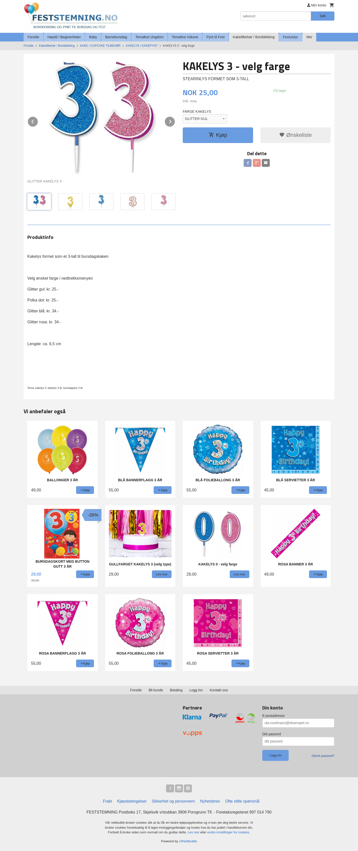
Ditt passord (271, 734)
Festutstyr (290, 37)
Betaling (176, 690)
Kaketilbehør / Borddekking (254, 37)
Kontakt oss (219, 690)
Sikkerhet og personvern (173, 801)
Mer (309, 37)
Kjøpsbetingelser (132, 801)
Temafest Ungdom (149, 37)
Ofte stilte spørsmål (242, 801)
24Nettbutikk (188, 841)
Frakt (107, 801)
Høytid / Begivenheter (64, 37)
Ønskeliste (295, 135)
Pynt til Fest (215, 37)
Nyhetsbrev (210, 801)
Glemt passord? (323, 756)
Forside (33, 37)
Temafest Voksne (185, 37)
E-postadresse (273, 716)
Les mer (194, 832)
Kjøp (218, 135)
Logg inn (196, 690)
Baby (93, 37)
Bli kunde (156, 690)
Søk (322, 16)
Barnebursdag (116, 37)
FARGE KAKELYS (197, 111)
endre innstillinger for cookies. (228, 832)
